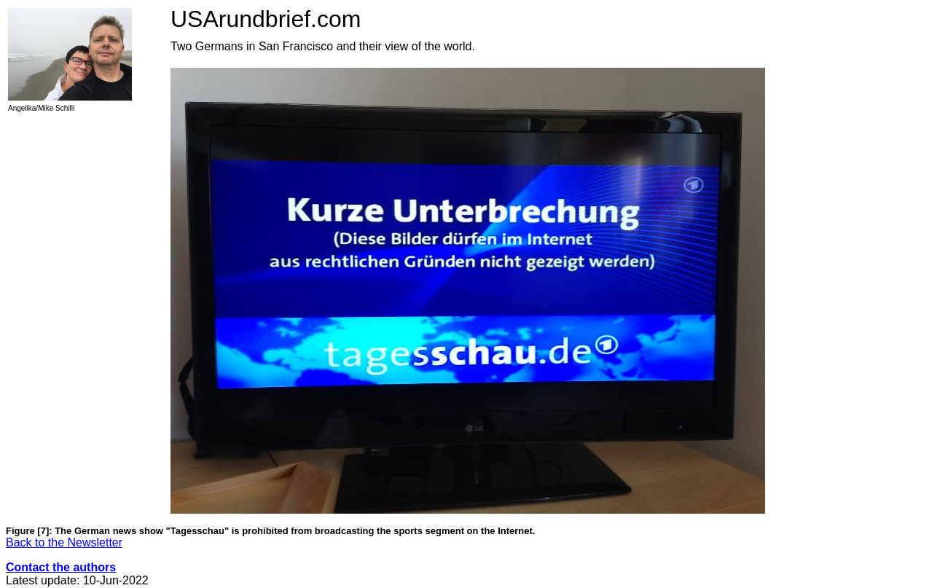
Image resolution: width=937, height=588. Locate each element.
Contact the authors (61, 567)
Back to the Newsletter (64, 542)
